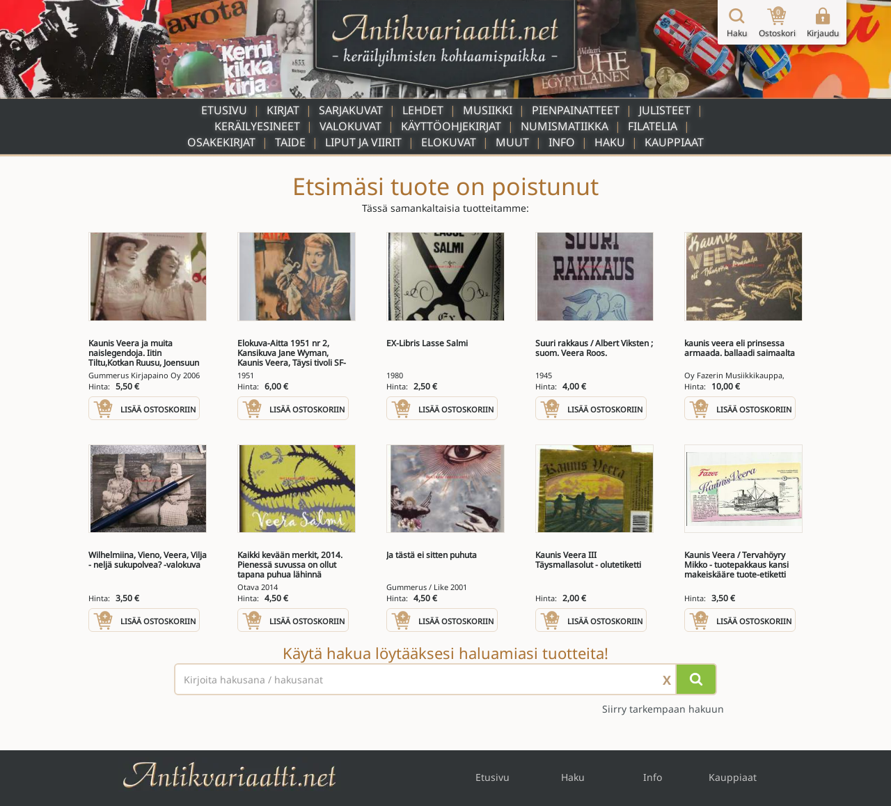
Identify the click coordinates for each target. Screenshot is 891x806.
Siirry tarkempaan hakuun (663, 708)
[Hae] (696, 679)
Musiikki (487, 110)
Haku (609, 142)
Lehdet (422, 110)
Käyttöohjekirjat (451, 126)
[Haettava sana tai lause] (445, 679)
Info (562, 142)
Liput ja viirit (363, 142)
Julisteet (665, 110)
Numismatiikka (564, 126)
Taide (290, 142)
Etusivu (224, 110)
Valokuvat (350, 126)
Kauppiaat (674, 142)
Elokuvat (448, 142)
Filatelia (652, 126)
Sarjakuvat (351, 110)
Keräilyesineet (257, 126)
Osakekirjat (221, 142)
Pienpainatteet (576, 110)
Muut (512, 142)
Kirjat (283, 110)
